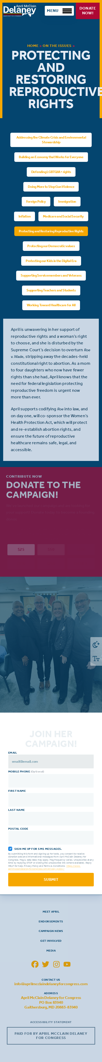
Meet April (51, 911)
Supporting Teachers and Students (51, 290)
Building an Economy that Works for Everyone (51, 157)
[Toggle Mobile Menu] (59, 11)
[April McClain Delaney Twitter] (45, 964)
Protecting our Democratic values (51, 246)
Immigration (67, 201)
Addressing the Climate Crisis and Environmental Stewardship (51, 139)
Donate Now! (87, 10)
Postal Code (51, 836)
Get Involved (50, 941)
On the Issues (57, 45)
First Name (51, 798)
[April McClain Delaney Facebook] (35, 964)
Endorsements (51, 921)
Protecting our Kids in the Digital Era (50, 261)
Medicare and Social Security (63, 216)
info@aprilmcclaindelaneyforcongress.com (51, 983)
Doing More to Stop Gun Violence (51, 186)
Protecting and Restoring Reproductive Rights (51, 231)
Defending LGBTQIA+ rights (51, 172)
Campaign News (51, 931)
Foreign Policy (36, 201)
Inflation (24, 216)
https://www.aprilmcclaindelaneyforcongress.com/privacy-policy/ (45, 867)
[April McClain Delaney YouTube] (67, 964)
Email (51, 760)
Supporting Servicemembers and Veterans (51, 275)
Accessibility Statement (51, 1022)
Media (51, 950)
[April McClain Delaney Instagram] (56, 964)
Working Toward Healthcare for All (50, 305)
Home (33, 45)
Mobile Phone (51, 779)
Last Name (51, 817)
